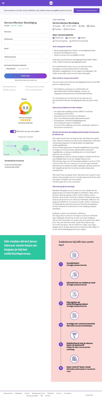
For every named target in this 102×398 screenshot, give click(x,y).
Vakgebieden (18, 393)
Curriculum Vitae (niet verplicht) (15, 65)
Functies (27, 393)
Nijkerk (91, 199)
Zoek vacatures (8, 393)
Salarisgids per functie (38, 393)
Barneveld (57, 127)
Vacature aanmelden (32, 395)
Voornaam (7, 31)
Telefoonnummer (10, 57)
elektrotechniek (86, 66)
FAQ (42, 395)
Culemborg (95, 202)
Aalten (74, 195)
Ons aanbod (67, 393)
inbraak (69, 91)
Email (6, 48)
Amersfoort (68, 127)
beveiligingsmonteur (69, 53)
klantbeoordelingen (25, 123)
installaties (88, 93)
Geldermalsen (90, 197)
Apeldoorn (94, 125)
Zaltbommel (88, 195)
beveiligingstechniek (61, 114)
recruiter (76, 218)
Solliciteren (50, 393)
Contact (47, 395)
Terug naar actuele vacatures (86, 10)
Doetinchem (72, 206)
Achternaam (8, 39)
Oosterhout (73, 197)
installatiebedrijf (61, 66)
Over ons (58, 393)
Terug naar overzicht (25, 137)
